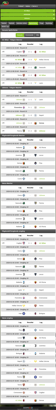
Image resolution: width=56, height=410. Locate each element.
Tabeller (4, 23)
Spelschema (33, 23)
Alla (37, 35)
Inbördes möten (22, 23)
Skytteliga (49, 23)
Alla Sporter (47, 2)
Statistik (11, 23)
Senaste (20, 35)
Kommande (29, 35)
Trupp (41, 23)
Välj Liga (34, 2)
